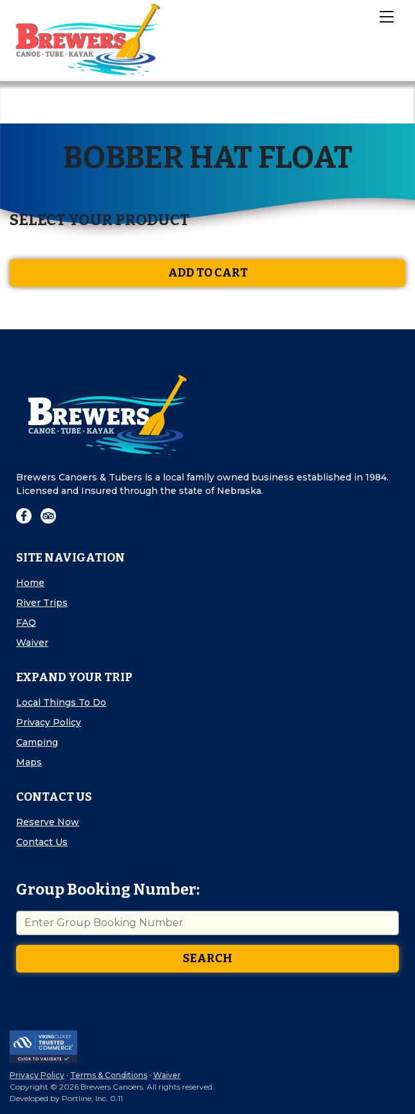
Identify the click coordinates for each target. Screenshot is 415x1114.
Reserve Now (47, 822)
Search (207, 958)
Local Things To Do (61, 702)
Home (30, 583)
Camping (37, 742)
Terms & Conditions (108, 1075)
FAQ (26, 622)
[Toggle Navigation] (386, 16)
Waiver (32, 642)
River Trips (42, 602)
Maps (29, 762)
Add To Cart (208, 273)
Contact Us (42, 842)
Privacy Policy (48, 722)
